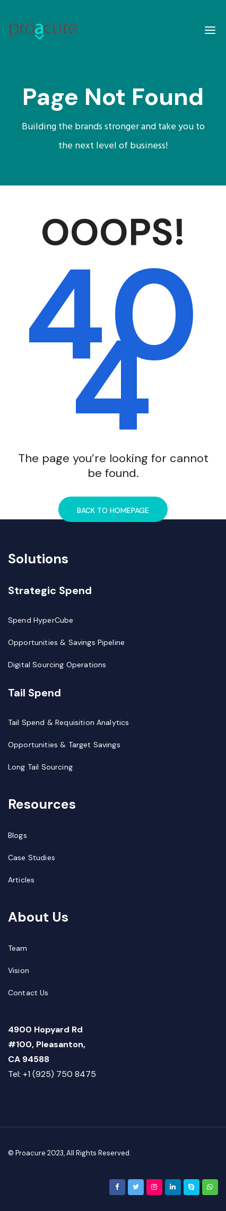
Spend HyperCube (40, 620)
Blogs (17, 835)
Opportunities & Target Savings (64, 744)
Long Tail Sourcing (40, 767)
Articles (21, 880)
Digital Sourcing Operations (57, 664)
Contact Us (28, 992)
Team (18, 948)
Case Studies (31, 857)
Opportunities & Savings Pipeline (66, 642)
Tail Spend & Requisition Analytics (68, 722)
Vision (18, 970)
